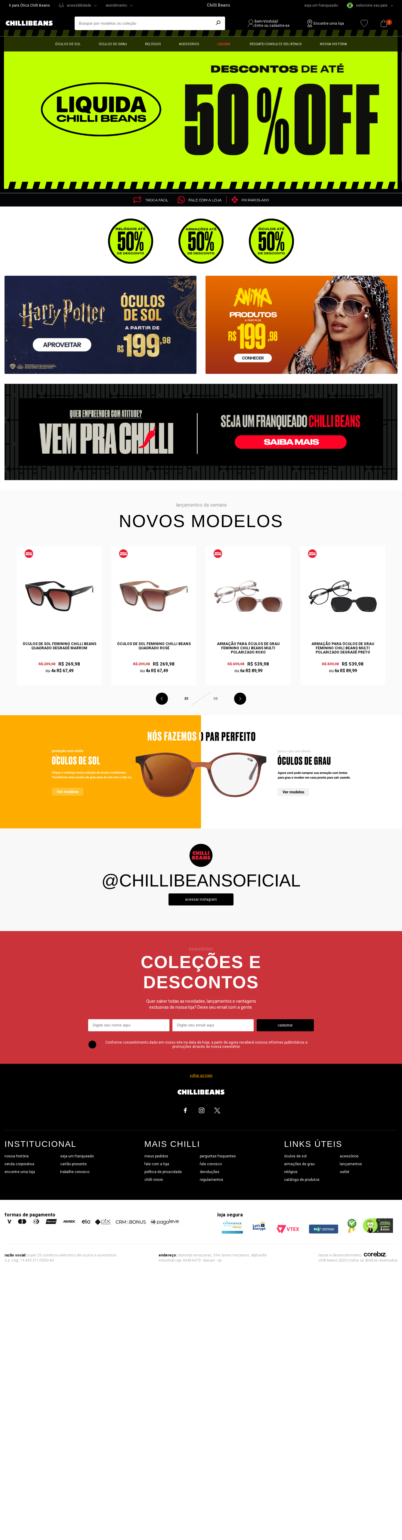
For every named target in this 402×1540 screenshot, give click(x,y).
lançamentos (351, 1164)
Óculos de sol (68, 44)
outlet (344, 1172)
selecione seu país (367, 5)
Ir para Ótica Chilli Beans (29, 5)
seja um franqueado (321, 5)
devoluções (209, 1172)
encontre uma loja (20, 1172)
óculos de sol (295, 1156)
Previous (162, 699)
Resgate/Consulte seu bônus (276, 44)
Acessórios (189, 44)
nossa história (17, 1156)
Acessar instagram (201, 899)
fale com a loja (156, 1164)
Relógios (153, 44)
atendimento (116, 5)
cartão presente (73, 1164)
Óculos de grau (113, 44)
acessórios (349, 1156)
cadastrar (285, 1025)
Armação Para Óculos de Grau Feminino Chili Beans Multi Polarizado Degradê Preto (342, 648)
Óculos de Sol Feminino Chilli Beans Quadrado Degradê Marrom (59, 646)
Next (240, 699)
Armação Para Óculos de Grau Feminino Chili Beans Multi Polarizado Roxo (248, 648)
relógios (291, 1172)
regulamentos (211, 1180)
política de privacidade (163, 1172)
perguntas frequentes (218, 1156)
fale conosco (211, 1164)
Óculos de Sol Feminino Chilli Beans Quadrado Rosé (154, 646)
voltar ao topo (201, 1075)
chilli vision (153, 1180)
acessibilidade (79, 5)
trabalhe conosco (74, 1172)
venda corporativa (19, 1164)
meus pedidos (156, 1156)
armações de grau (299, 1164)
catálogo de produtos (302, 1180)
